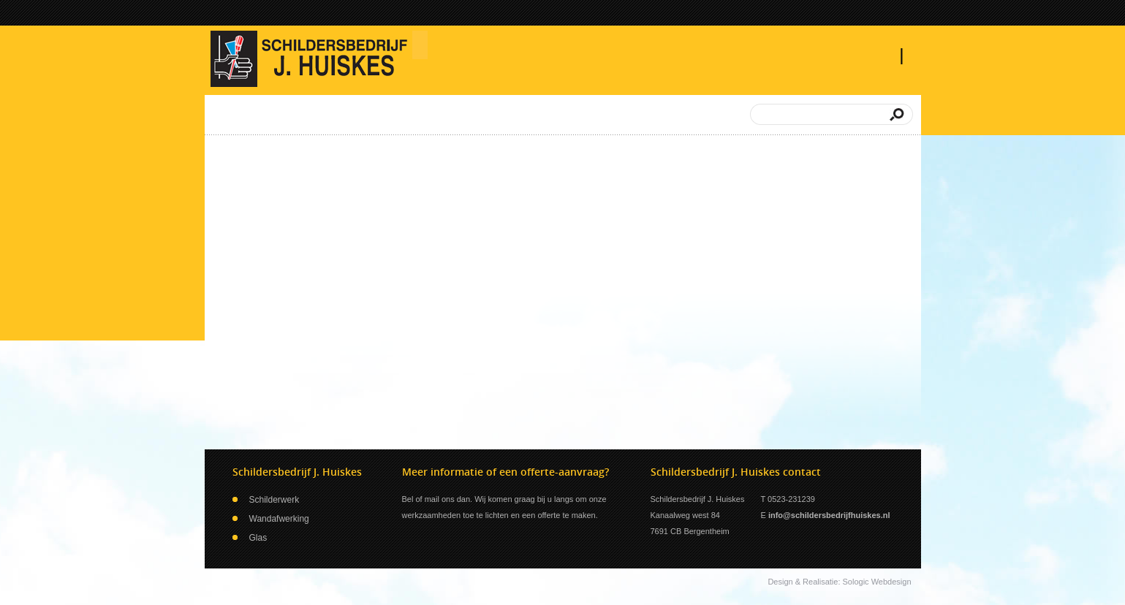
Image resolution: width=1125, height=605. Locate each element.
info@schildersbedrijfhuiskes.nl (829, 515)
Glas (258, 538)
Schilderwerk (274, 500)
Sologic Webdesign (877, 581)
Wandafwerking (279, 519)
